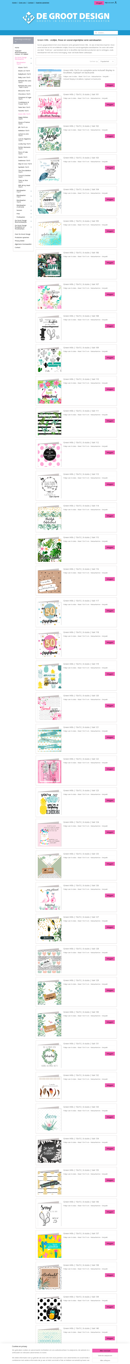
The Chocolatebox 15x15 (24, 171)
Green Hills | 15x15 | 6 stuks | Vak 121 (81, 727)
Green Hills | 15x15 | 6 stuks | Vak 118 (81, 632)
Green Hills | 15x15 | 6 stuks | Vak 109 (81, 347)
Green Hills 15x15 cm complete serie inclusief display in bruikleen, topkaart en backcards (88, 71)
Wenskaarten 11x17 (24, 191)
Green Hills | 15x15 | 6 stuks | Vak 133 (81, 1107)
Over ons (22, 2)
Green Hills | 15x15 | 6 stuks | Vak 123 (81, 790)
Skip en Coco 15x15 (25, 164)
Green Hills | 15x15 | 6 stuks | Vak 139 (81, 1297)
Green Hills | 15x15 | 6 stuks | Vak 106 (81, 253)
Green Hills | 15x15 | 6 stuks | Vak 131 (81, 1043)
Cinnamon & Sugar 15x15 (24, 98)
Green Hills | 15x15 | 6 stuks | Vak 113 (81, 474)
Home (14, 2)
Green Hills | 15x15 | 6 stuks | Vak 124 (81, 822)
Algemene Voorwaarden (23, 244)
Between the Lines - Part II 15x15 (24, 86)
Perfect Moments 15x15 (24, 148)
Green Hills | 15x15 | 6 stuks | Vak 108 (81, 316)
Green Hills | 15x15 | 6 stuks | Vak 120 (81, 695)
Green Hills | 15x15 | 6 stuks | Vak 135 (81, 1170)
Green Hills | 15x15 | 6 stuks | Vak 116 (81, 569)
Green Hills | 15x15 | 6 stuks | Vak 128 (81, 949)
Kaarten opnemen (42, 2)
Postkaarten (24, 217)
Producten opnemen (22, 237)
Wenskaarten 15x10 (24, 201)
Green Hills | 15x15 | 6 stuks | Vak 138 (81, 1265)
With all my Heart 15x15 (24, 186)
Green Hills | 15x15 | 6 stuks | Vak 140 (81, 1328)
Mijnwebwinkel (90, 1360)
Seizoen (24, 210)
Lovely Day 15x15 (24, 144)
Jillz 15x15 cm (23, 127)
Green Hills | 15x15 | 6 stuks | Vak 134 (81, 1138)
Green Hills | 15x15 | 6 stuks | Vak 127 (81, 917)
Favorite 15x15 (23, 111)
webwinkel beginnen (72, 1360)
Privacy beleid (19, 241)
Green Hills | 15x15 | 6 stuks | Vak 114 (81, 506)
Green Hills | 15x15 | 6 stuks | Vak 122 (81, 759)
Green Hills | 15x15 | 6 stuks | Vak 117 (81, 601)
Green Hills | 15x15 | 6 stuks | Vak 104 (81, 189)
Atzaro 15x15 (22, 67)
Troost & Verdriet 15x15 (24, 176)
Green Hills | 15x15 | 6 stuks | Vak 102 (81, 126)
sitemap (59, 1360)
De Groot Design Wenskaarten (23, 58)
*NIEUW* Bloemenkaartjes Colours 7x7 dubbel (21, 52)
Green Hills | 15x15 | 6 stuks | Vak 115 (81, 537)
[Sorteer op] (107, 61)
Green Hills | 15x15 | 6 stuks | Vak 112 (81, 442)
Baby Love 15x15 (24, 77)
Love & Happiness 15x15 (24, 139)
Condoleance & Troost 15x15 (23, 103)
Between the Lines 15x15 (24, 81)
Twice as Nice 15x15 (23, 181)
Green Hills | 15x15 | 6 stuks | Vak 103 (81, 158)
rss (64, 1360)
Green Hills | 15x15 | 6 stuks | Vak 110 (81, 379)
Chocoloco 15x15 (24, 94)
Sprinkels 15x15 (23, 167)
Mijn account (111, 2)
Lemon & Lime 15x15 (23, 135)
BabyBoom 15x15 (24, 74)
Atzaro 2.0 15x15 (24, 71)
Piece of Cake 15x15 (23, 153)
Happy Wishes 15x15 (23, 118)
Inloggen (99, 3)
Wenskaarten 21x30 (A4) (24, 206)
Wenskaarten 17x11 (24, 196)
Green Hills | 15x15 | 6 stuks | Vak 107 (81, 284)
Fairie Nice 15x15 (24, 107)
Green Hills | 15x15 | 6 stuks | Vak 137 (81, 1233)
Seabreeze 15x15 (24, 160)
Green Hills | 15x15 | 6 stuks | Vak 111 (81, 411)
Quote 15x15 (22, 157)
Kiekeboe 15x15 (23, 131)
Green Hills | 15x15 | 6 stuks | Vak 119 (81, 664)
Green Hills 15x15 (24, 114)
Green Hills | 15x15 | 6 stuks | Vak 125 (81, 854)
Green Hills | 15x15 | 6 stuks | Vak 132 (81, 1075)
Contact (31, 2)
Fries (24, 214)
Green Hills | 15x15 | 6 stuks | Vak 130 (81, 1012)
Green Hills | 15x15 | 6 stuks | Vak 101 (81, 94)
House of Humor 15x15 (24, 123)
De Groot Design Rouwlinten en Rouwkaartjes (23, 227)
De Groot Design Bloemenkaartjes (23, 221)
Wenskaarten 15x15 (24, 63)
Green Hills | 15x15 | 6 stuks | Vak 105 (81, 221)
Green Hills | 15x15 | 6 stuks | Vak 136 (81, 1202)
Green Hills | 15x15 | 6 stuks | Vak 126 (81, 885)
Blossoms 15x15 (24, 91)
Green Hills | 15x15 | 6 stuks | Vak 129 (81, 980)
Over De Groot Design (22, 234)
